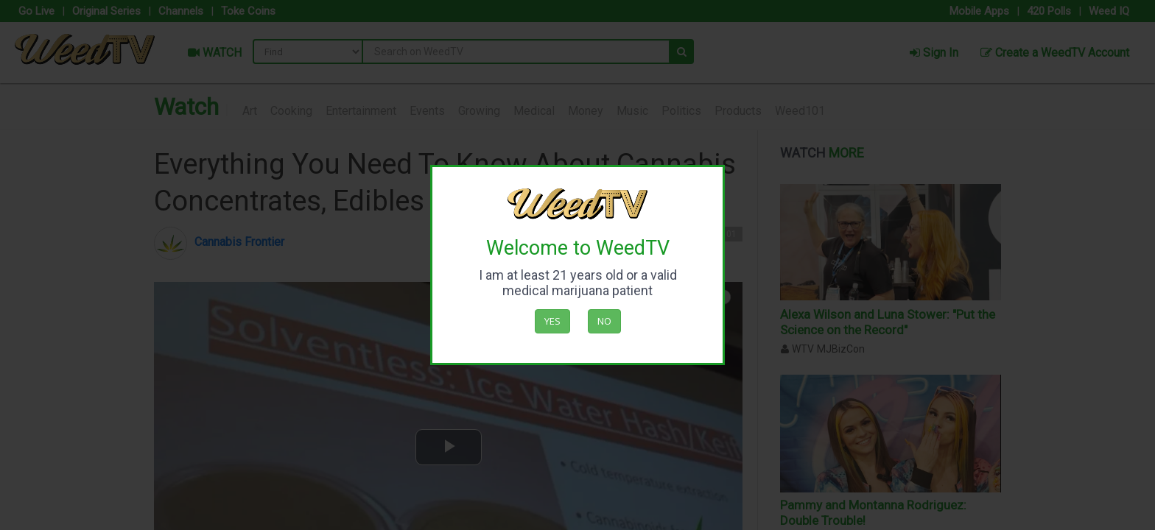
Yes (552, 321)
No (604, 321)
